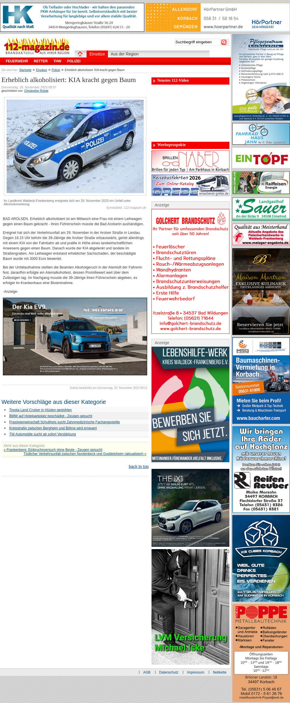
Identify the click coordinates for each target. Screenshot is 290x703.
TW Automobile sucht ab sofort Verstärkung (42, 434)
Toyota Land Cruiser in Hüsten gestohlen (40, 410)
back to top (139, 466)
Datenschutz (169, 672)
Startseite (25, 70)
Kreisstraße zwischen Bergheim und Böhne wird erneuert (53, 428)
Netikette (220, 672)
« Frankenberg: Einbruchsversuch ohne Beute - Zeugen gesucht (53, 450)
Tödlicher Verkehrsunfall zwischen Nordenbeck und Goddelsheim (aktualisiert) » (84, 454)
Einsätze (41, 70)
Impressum (195, 672)
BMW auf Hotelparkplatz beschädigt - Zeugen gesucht (50, 416)
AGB (146, 672)
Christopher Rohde (36, 90)
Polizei (56, 70)
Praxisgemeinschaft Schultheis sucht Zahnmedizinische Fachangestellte (64, 422)
